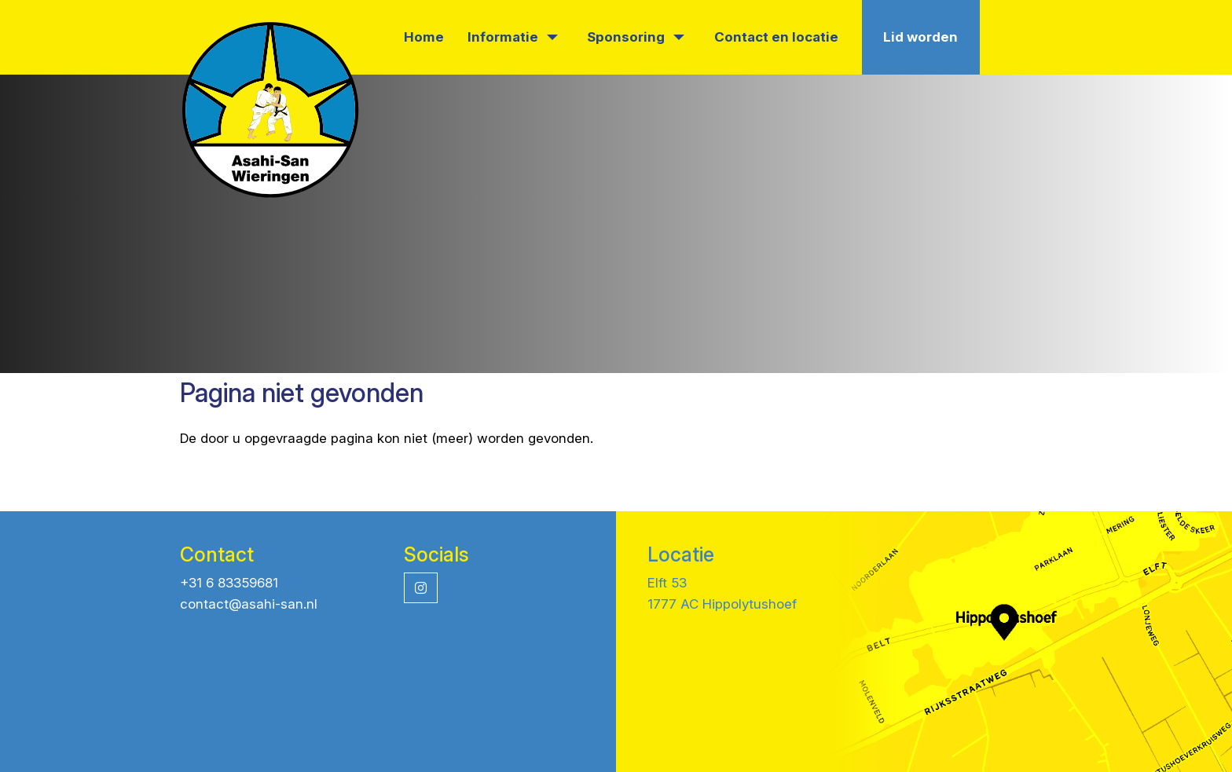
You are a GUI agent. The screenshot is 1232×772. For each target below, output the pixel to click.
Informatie (513, 37)
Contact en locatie (776, 37)
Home (424, 37)
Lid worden (920, 37)
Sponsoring (635, 37)
